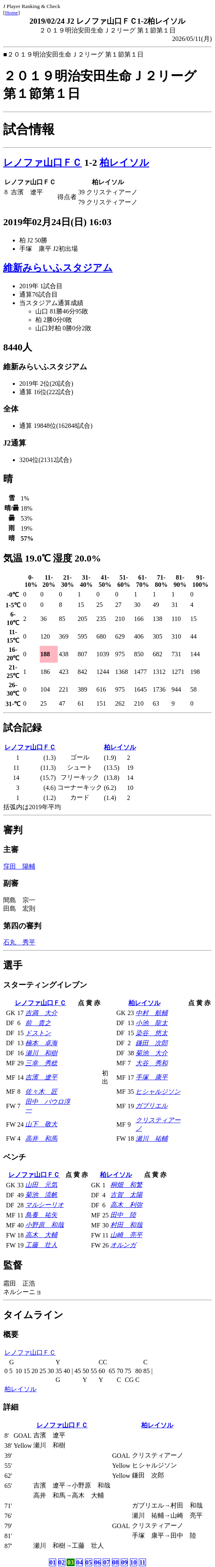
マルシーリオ (44, 1204)
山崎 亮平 (126, 1234)
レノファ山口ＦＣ (42, 162)
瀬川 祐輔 (152, 1138)
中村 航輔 (152, 1012)
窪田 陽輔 (19, 866)
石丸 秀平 (19, 942)
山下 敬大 (41, 1124)
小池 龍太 (152, 1023)
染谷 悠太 (152, 1033)
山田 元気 (41, 1184)
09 (124, 1562)
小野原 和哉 (44, 1224)
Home (11, 13)
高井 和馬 (41, 1138)
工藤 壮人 (41, 1244)
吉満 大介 (41, 1012)
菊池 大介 (152, 1053)
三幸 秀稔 (41, 1063)
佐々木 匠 (41, 1091)
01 (52, 1562)
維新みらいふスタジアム (58, 268)
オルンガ (123, 1244)
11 (142, 1562)
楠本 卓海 (41, 1043)
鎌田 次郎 (152, 1043)
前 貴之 (38, 1023)
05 (88, 1562)
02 (62, 1562)
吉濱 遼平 (41, 1077)
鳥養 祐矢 (41, 1214)
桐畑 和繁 (126, 1184)
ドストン (38, 1033)
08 (115, 1562)
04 (79, 1562)
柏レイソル (124, 162)
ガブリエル (152, 1105)
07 (106, 1562)
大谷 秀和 (152, 1063)
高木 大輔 (41, 1234)
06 (97, 1562)
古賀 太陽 (126, 1194)
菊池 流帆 (41, 1194)
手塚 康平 (152, 1077)
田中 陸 (123, 1214)
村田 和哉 (126, 1224)
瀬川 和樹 (41, 1053)
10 (133, 1562)
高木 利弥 (126, 1204)
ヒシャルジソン (158, 1091)
